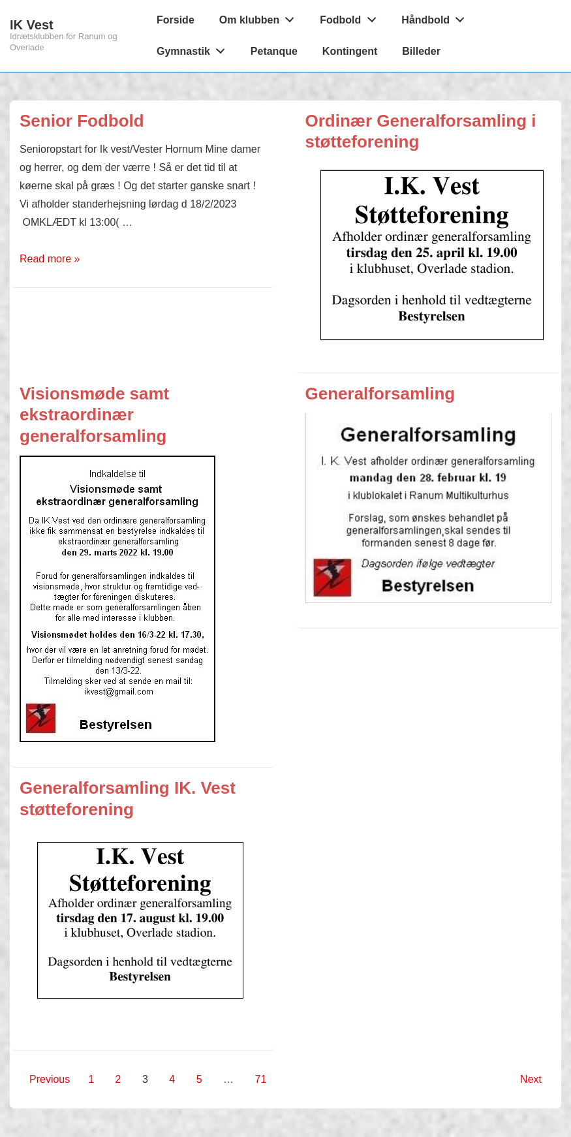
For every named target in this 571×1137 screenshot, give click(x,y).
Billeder (421, 51)
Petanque (274, 51)
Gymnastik (194, 48)
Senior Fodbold (82, 121)
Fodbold (351, 16)
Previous (49, 1079)
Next (531, 1079)
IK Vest (32, 25)
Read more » (50, 258)
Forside (175, 19)
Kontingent (349, 51)
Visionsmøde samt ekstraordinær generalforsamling (94, 415)
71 (261, 1079)
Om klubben (260, 16)
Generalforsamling (380, 393)
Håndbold (436, 16)
